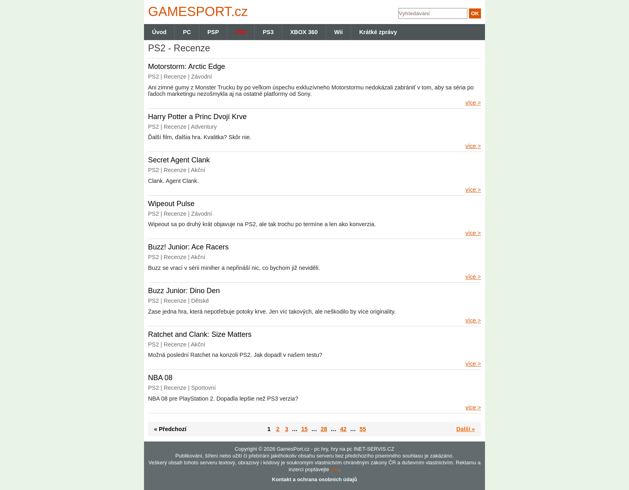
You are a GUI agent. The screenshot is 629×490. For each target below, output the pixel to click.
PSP (213, 32)
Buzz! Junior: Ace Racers (188, 247)
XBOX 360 (304, 32)
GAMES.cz (196, 11)
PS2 (240, 32)
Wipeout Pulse (171, 204)
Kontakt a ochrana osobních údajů (314, 479)
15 (304, 429)
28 (324, 429)
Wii (338, 32)
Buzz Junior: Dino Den (184, 291)
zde (335, 469)
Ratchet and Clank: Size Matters (200, 334)
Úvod (159, 32)
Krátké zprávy (378, 32)
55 (362, 429)
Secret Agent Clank (179, 160)
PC (187, 32)
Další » (466, 429)
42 (343, 429)
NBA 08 (160, 378)
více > (473, 102)
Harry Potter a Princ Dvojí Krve (197, 117)
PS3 (268, 32)
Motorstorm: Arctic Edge (186, 67)
